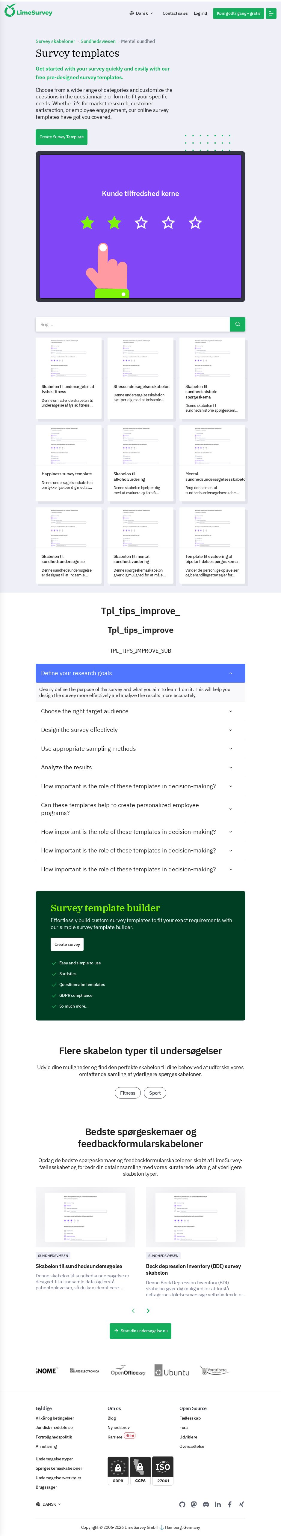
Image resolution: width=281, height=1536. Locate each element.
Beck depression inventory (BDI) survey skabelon (193, 1269)
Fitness (127, 1093)
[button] (271, 13)
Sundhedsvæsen (53, 1255)
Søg (237, 324)
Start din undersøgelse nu (141, 1330)
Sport (155, 1093)
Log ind (200, 13)
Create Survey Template (62, 137)
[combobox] (140, 324)
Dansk (142, 13)
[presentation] (133, 1311)
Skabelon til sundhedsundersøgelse (79, 1266)
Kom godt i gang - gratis (238, 13)
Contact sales (175, 13)
